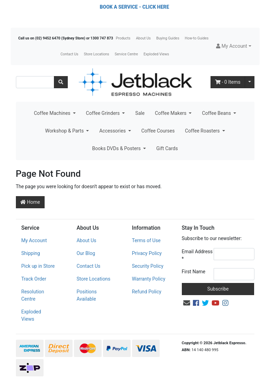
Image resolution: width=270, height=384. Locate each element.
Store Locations (96, 54)
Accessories (113, 131)
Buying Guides (167, 38)
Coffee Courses (158, 131)
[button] (233, 46)
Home (30, 202)
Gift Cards (167, 148)
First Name (193, 271)
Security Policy (147, 266)
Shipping (30, 253)
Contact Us (69, 54)
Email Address (197, 255)
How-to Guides (197, 38)
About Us (143, 38)
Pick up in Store (38, 266)
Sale (140, 113)
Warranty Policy (148, 279)
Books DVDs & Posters (117, 148)
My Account (34, 240)
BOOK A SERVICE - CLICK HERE (134, 7)
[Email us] (186, 303)
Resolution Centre (32, 295)
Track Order (33, 279)
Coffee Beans (217, 113)
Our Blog (85, 253)
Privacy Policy (146, 253)
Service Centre (126, 54)
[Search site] (61, 82)
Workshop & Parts (65, 131)
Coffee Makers (171, 113)
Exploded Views (156, 54)
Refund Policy (146, 291)
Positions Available (86, 295)
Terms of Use (146, 240)
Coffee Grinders (103, 113)
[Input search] (35, 82)
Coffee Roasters (203, 131)
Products (123, 38)
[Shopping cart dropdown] (249, 82)
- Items (228, 82)
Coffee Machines (53, 113)
